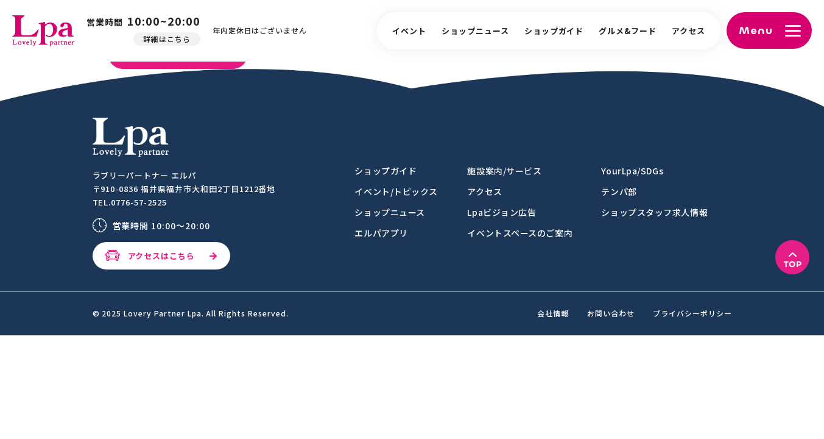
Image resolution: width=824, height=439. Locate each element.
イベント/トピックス (396, 191)
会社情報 (553, 313)
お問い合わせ (611, 313)
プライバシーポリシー (692, 313)
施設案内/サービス (504, 170)
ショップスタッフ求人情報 (654, 212)
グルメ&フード (628, 31)
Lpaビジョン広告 (501, 212)
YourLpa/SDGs (632, 170)
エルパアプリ (380, 233)
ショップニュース (475, 31)
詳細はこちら (170, 39)
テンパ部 (618, 191)
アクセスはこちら (161, 256)
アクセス (688, 31)
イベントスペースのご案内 (519, 233)
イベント (409, 31)
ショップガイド (554, 31)
